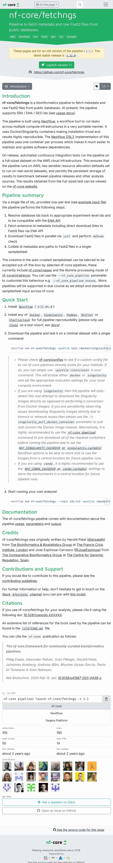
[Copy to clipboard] (106, 699)
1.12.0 (71, 55)
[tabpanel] (56, 699)
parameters (35, 524)
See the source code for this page (78, 830)
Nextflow (48, 121)
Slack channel (22, 594)
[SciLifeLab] (68, 857)
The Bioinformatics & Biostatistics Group (41, 545)
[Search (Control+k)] (79, 4)
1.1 (104, 86)
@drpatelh (96, 539)
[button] (106, 348)
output (56, 524)
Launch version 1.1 (56, 65)
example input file (91, 202)
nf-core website (25, 186)
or (60, 448)
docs (55, 325)
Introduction (16, 86)
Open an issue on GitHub (56, 810)
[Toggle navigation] (106, 4)
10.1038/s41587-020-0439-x (79, 678)
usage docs (65, 113)
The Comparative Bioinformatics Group (32, 555)
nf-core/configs (51, 360)
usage (19, 524)
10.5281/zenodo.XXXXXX (43, 615)
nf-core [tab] (56, 706)
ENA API (54, 220)
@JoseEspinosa (87, 550)
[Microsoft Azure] (61, 857)
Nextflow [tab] (57, 713)
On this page (45, 4)
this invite (77, 594)
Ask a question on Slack (56, 802)
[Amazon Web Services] (53, 857)
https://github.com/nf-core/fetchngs (56, 72)
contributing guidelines (19, 581)
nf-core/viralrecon (16, 275)
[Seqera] (46, 857)
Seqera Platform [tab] (56, 720)
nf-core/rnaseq (40, 270)
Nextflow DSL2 (62, 137)
